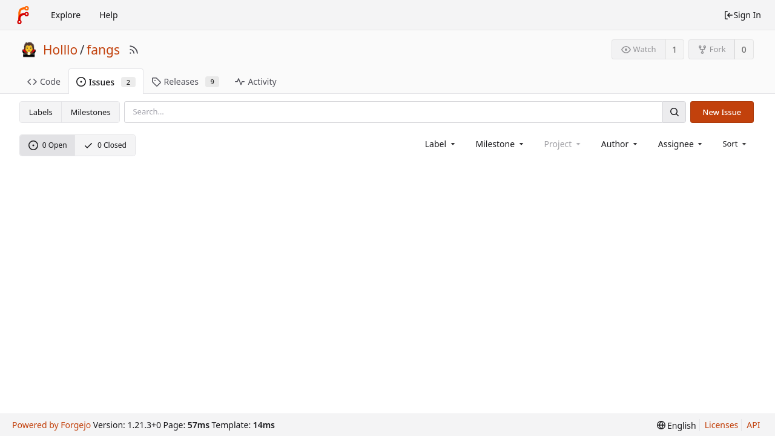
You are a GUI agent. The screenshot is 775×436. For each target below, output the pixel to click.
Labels (41, 112)
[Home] (23, 15)
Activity (255, 81)
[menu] (735, 143)
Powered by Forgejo (51, 425)
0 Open (47, 145)
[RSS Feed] (133, 49)
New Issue (721, 112)
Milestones (91, 112)
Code (44, 81)
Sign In (742, 15)
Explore (66, 15)
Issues (106, 82)
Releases (185, 81)
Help (108, 15)
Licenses (722, 425)
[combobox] (441, 143)
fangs (103, 50)
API (753, 425)
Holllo (60, 50)
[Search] (673, 111)
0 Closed (105, 145)
